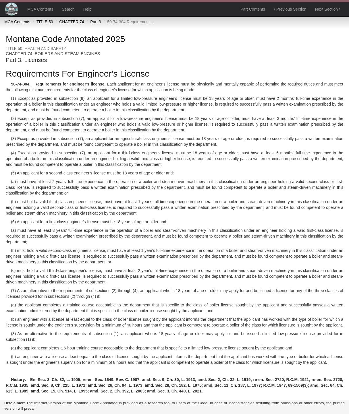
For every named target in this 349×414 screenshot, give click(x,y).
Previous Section (290, 9)
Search (68, 9)
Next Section (327, 9)
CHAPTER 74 (71, 22)
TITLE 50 (44, 22)
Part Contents (252, 9)
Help (87, 9)
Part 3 (95, 22)
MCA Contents (40, 9)
